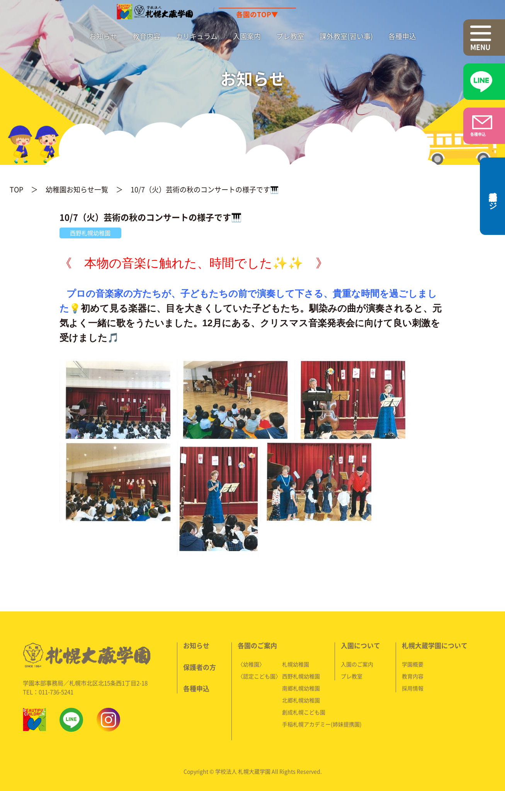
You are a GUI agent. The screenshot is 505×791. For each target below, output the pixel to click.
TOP (16, 189)
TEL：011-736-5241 (48, 691)
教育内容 (146, 36)
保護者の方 (199, 666)
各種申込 (402, 36)
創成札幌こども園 (303, 712)
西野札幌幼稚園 (301, 676)
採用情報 (412, 688)
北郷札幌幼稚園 (301, 700)
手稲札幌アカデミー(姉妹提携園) (322, 724)
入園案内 (247, 36)
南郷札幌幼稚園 (301, 688)
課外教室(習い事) (346, 36)
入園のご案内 (357, 664)
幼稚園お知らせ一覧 (77, 189)
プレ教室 (290, 36)
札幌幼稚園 (295, 664)
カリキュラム (197, 36)
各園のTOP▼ (257, 14)
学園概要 (412, 664)
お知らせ (103, 36)
